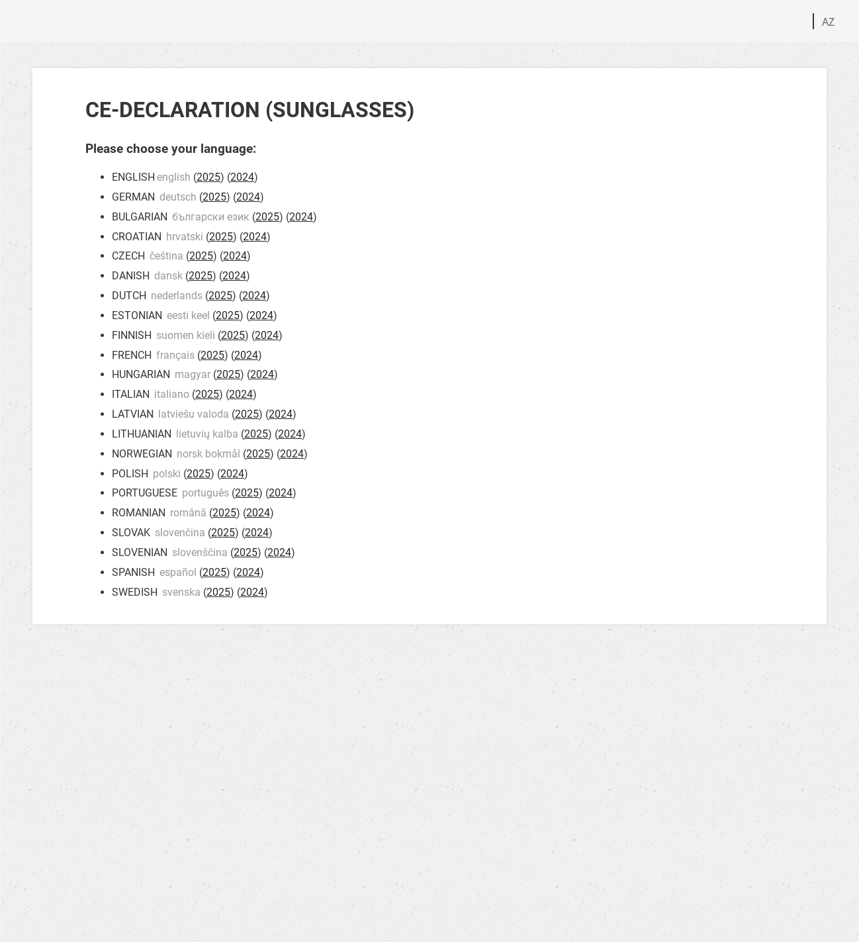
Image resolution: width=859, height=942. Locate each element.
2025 (208, 177)
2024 (242, 177)
